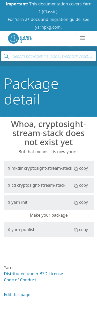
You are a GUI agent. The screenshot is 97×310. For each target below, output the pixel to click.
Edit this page (17, 294)
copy (81, 168)
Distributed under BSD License (33, 273)
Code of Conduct (20, 280)
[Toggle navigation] (82, 38)
